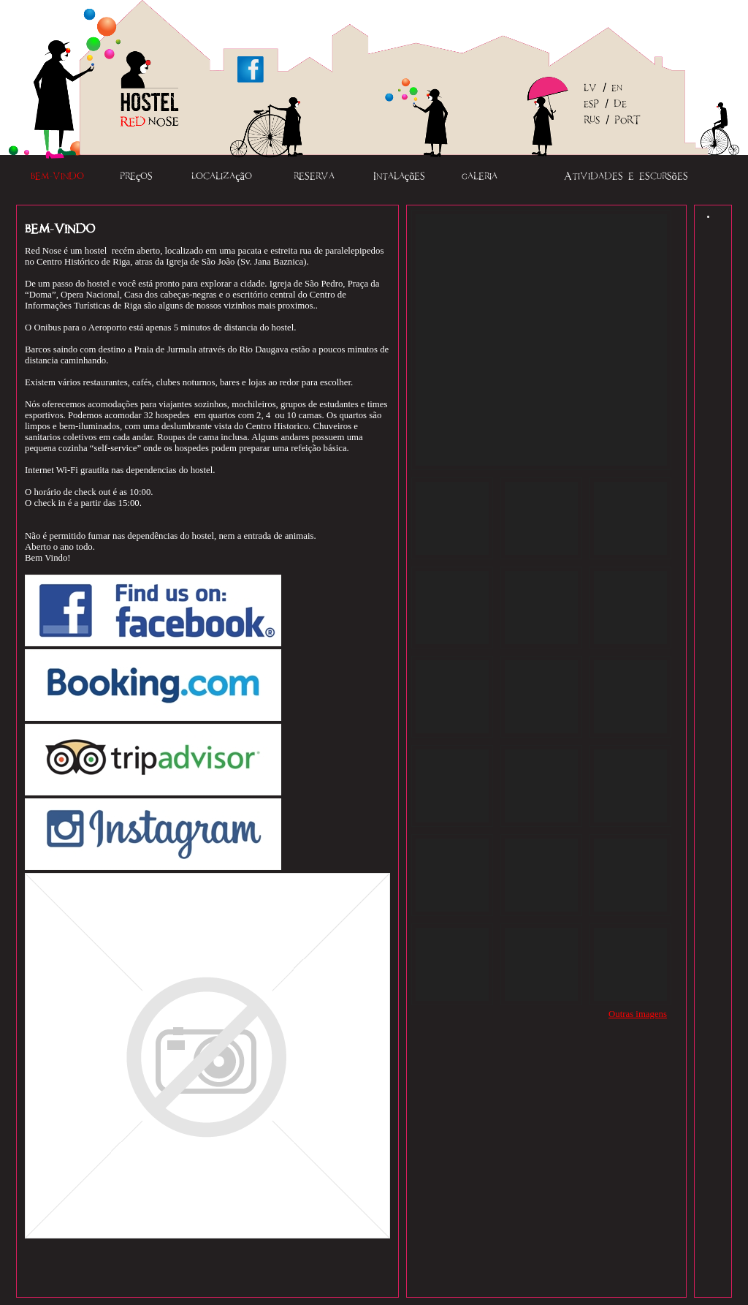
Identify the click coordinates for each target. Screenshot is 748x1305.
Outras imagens (637, 1014)
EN (616, 88)
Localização (221, 176)
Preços (136, 176)
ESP (591, 104)
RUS (592, 120)
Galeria (479, 176)
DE (620, 104)
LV (590, 88)
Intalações (399, 176)
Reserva (314, 176)
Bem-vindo (57, 176)
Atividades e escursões (626, 176)
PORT (627, 120)
